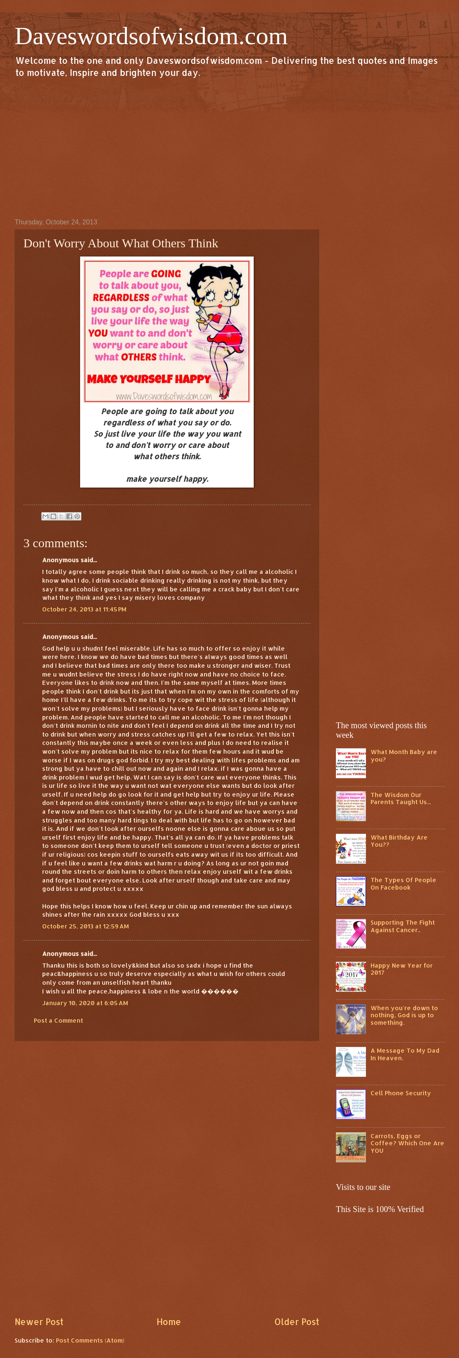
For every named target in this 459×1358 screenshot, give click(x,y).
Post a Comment (58, 1020)
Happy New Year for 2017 (402, 969)
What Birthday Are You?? (399, 841)
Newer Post (39, 1321)
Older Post (296, 1321)
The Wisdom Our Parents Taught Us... (401, 798)
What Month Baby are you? (404, 755)
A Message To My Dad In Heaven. (405, 1054)
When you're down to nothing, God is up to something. (404, 1015)
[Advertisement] (229, 147)
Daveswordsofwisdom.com (151, 36)
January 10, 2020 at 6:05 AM (85, 1003)
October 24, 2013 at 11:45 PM (84, 609)
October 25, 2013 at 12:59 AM (85, 926)
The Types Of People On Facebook (403, 883)
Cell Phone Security (401, 1093)
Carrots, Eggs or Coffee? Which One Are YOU (407, 1143)
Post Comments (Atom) (90, 1340)
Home (168, 1321)
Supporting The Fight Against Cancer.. (403, 926)
